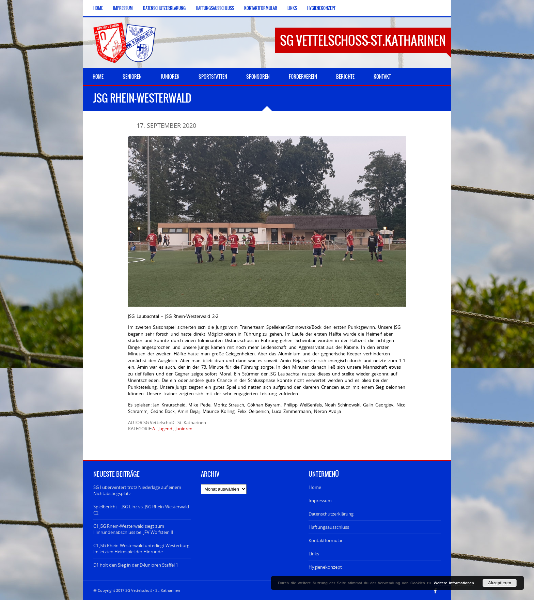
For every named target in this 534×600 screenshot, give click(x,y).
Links (292, 8)
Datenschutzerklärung (164, 8)
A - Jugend (162, 429)
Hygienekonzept (321, 8)
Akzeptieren (499, 583)
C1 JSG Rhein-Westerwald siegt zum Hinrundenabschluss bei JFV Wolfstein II (133, 529)
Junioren (183, 429)
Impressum (123, 8)
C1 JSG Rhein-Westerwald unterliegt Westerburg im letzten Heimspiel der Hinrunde (141, 548)
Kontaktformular (260, 8)
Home (98, 8)
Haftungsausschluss (215, 8)
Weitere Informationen (454, 583)
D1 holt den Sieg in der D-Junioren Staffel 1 (135, 565)
